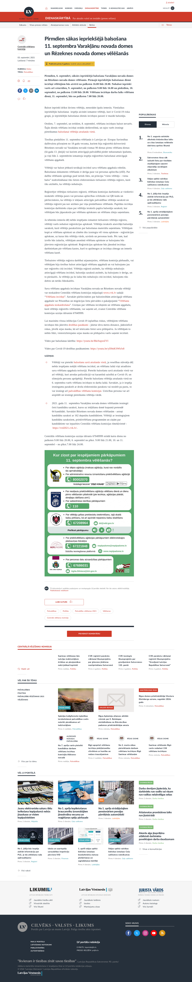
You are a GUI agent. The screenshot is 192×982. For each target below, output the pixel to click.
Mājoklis (34, 821)
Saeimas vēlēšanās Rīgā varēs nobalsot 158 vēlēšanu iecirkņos (160, 748)
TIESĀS (104, 8)
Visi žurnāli (148, 907)
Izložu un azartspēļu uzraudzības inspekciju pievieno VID (58, 852)
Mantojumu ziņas (92, 907)
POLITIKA (22, 693)
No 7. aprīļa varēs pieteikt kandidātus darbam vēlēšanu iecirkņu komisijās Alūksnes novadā (70, 751)
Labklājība (165, 222)
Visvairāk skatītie (42, 903)
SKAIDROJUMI (57, 8)
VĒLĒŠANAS (23, 700)
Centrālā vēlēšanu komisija (57, 618)
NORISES (68, 8)
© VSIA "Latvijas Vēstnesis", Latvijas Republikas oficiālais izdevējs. (48, 969)
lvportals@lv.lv (90, 947)
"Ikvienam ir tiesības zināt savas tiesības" (47, 961)
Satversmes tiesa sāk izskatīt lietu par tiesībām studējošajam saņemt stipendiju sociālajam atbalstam (159, 164)
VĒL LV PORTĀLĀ (26, 773)
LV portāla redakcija (88, 942)
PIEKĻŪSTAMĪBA (37, 948)
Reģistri (164, 207)
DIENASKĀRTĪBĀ (92, 8)
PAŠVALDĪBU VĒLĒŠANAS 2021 (31, 696)
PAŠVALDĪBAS (24, 690)
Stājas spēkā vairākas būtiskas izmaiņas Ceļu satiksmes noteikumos (158, 182)
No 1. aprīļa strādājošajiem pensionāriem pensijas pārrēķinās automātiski (160, 215)
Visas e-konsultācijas (152, 849)
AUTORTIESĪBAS (37, 951)
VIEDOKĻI (78, 8)
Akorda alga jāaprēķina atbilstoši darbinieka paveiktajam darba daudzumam (156, 836)
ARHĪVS (130, 8)
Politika (66, 611)
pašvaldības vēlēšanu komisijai (85, 391)
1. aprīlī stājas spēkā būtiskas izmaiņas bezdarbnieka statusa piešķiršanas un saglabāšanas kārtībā (88, 855)
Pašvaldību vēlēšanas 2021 (86, 611)
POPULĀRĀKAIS (147, 115)
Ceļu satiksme (166, 188)
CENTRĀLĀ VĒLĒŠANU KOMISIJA (35, 647)
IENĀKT (171, 3)
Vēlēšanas (107, 611)
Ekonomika (167, 152)
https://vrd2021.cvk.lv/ (65, 427)
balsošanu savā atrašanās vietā (90, 362)
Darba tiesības (158, 798)
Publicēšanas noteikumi (59, 590)
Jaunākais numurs (151, 900)
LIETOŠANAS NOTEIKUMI (41, 945)
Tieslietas (164, 174)
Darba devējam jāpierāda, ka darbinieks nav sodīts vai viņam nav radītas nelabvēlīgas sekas (156, 791)
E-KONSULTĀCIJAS (117, 8)
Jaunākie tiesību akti (43, 900)
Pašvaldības (28, 72)
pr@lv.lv (95, 950)
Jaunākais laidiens (92, 900)
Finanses (64, 858)
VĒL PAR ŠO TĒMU (27, 680)
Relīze (29, 69)
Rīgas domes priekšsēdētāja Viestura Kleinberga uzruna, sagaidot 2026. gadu (156, 699)
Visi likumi (38, 907)
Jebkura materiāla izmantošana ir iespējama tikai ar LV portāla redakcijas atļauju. (55, 966)
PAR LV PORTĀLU (38, 942)
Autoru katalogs (150, 903)
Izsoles (87, 903)
